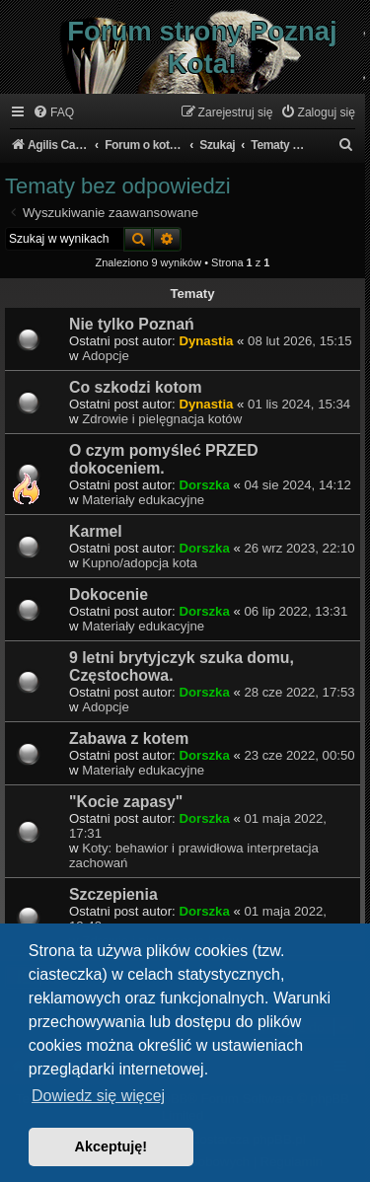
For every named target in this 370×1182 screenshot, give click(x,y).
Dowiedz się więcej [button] (98, 1095)
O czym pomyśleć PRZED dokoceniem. (164, 459)
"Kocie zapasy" (126, 801)
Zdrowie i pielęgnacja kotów (162, 418)
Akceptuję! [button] (111, 1146)
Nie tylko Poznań (131, 324)
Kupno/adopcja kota (139, 562)
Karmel (95, 531)
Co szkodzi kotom (135, 387)
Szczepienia (113, 894)
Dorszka (204, 485)
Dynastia (206, 340)
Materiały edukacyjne (143, 499)
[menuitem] (53, 113)
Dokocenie (108, 594)
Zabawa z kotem (128, 738)
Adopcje (105, 355)
